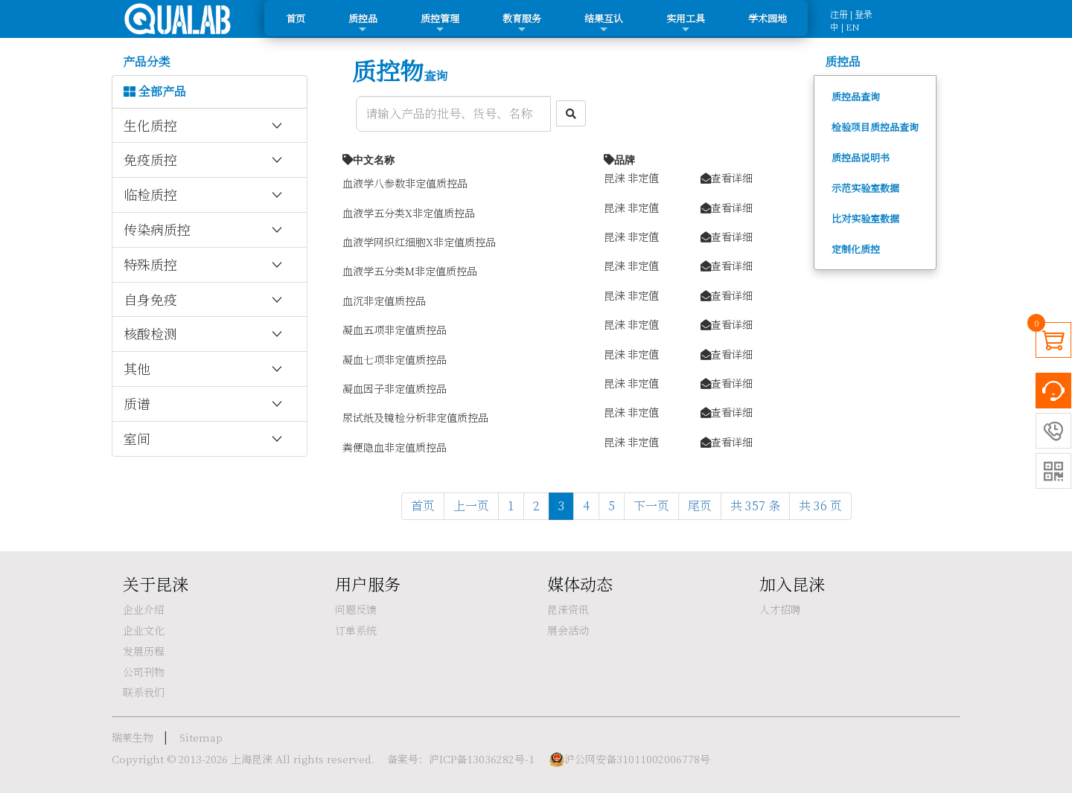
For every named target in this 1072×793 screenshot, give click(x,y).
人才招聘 (780, 609)
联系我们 (144, 691)
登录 (863, 13)
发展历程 (144, 650)
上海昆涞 (251, 758)
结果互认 (603, 23)
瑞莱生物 (132, 737)
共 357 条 (755, 505)
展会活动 (568, 630)
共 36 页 (820, 505)
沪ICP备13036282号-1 (482, 758)
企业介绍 (144, 609)
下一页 (651, 505)
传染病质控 (204, 229)
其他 (204, 369)
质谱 (204, 403)
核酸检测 (204, 334)
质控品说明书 (861, 157)
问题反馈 (356, 609)
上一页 (471, 505)
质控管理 (440, 23)
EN (853, 26)
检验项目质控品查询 (875, 127)
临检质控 (204, 194)
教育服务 (521, 23)
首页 (295, 18)
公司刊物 (144, 671)
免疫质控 (204, 159)
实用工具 (685, 23)
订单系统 (356, 630)
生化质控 (204, 125)
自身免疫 (204, 299)
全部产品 (155, 91)
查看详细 (727, 177)
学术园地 (767, 18)
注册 (839, 13)
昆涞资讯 (568, 609)
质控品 (362, 23)
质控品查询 (856, 96)
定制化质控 (856, 249)
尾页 (700, 505)
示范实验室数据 (865, 188)
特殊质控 (204, 264)
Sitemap (201, 737)
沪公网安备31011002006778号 (637, 758)
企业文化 (144, 630)
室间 (204, 438)
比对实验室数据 (865, 218)
